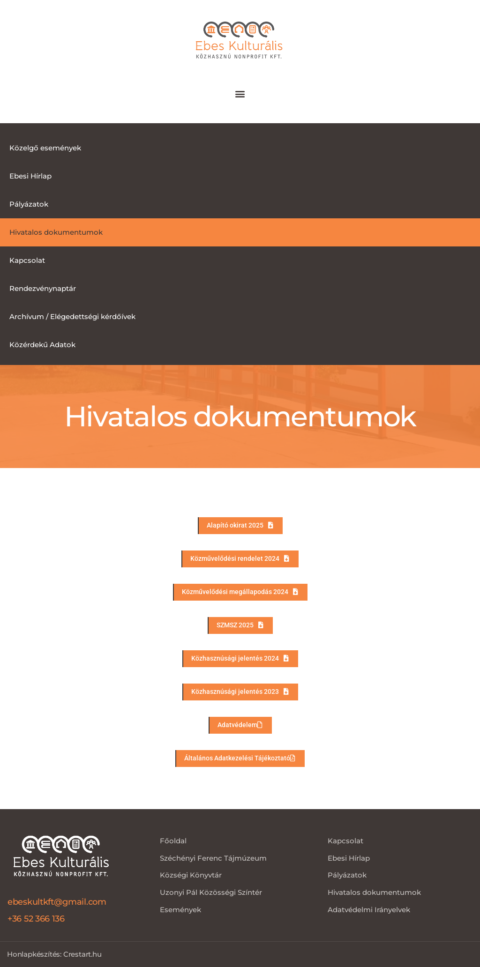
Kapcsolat (27, 260)
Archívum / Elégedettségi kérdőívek (72, 316)
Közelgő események (45, 147)
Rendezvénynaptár (42, 288)
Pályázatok (28, 204)
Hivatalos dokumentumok (56, 232)
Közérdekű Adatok (42, 344)
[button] (240, 94)
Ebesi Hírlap (30, 175)
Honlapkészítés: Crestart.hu (54, 954)
